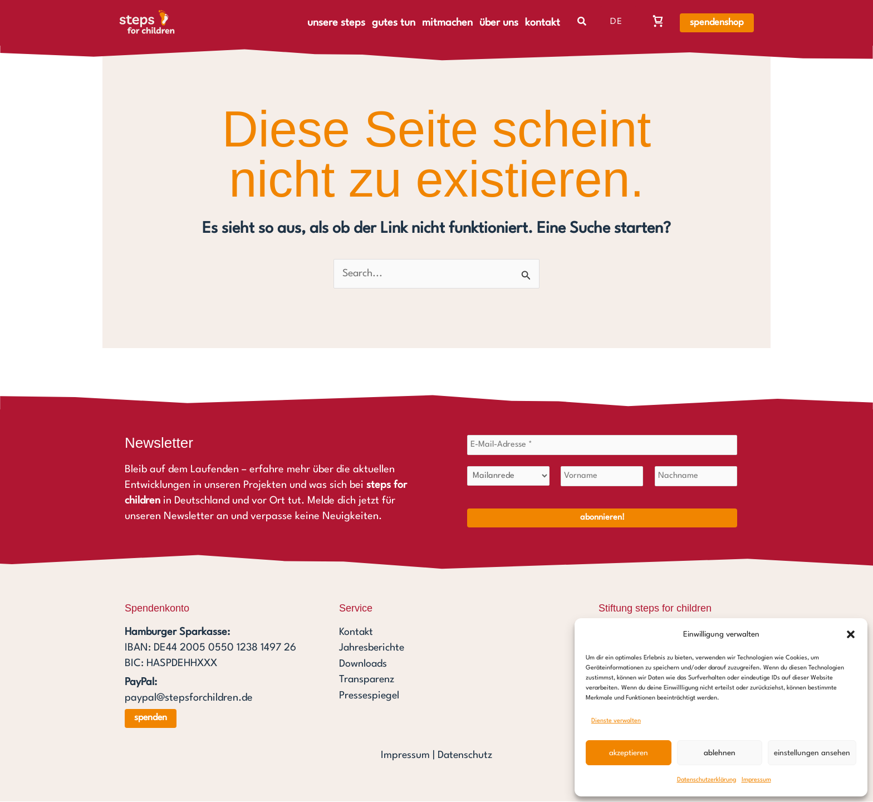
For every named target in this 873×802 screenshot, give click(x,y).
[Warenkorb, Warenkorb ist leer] (658, 20)
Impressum (756, 780)
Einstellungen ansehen (812, 753)
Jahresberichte (372, 648)
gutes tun (393, 23)
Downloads (363, 664)
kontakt (542, 23)
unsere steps (336, 23)
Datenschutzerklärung (706, 780)
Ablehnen (719, 753)
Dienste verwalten (616, 721)
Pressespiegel (370, 695)
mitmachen (447, 23)
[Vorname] (602, 477)
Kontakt (356, 633)
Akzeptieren (628, 753)
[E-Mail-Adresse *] (602, 446)
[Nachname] (696, 477)
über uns (498, 23)
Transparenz (367, 679)
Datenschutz (465, 756)
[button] (850, 634)
